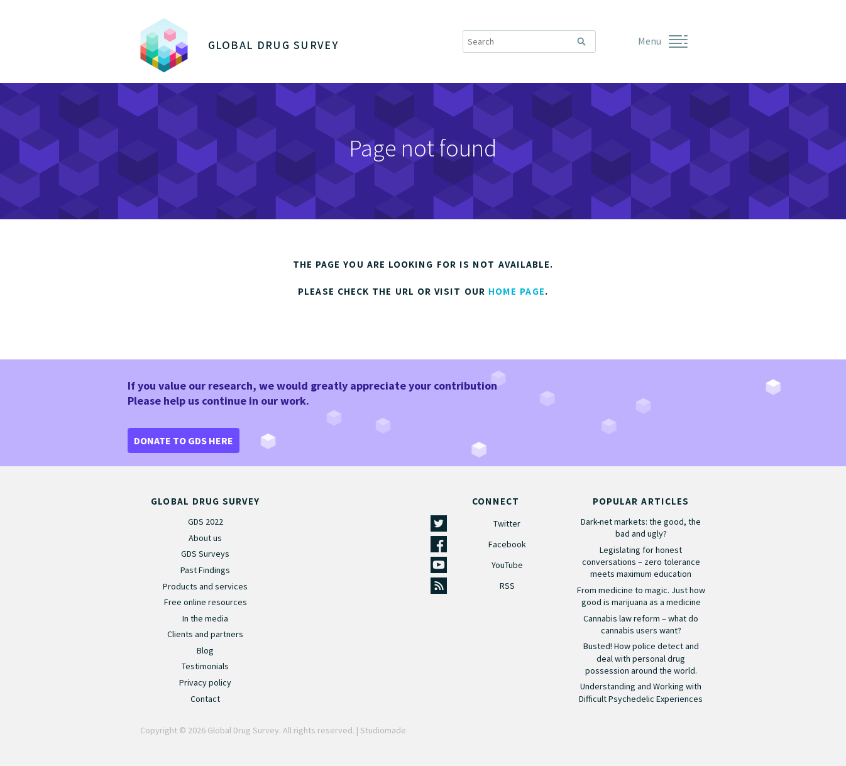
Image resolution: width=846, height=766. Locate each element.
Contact (205, 698)
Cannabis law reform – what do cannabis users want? (640, 624)
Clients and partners (205, 634)
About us (205, 538)
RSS (507, 585)
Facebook (507, 544)
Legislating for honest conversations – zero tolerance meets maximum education (641, 561)
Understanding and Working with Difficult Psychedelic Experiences (641, 692)
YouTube (507, 565)
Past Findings (205, 570)
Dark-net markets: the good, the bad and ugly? (641, 527)
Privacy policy (205, 682)
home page (516, 291)
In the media (205, 618)
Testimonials (205, 666)
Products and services (205, 586)
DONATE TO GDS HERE (183, 440)
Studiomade (383, 730)
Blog (205, 650)
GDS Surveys (205, 553)
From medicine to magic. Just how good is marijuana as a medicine (641, 596)
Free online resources (205, 602)
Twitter (506, 523)
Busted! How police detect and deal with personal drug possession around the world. (641, 658)
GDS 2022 (205, 521)
